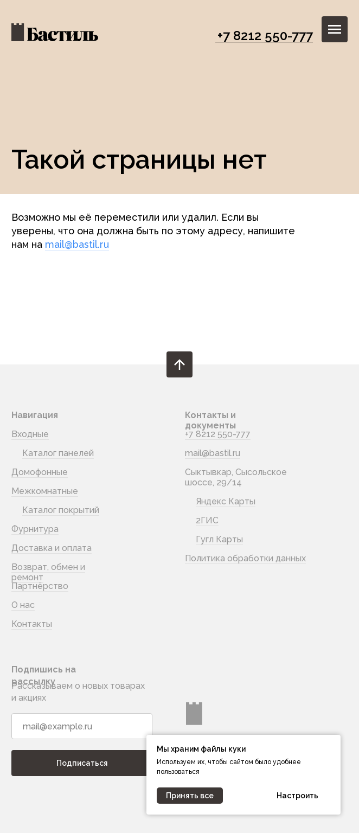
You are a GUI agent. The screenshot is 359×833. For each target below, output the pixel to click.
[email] (81, 726)
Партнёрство (39, 586)
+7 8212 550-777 (265, 35)
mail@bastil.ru (77, 244)
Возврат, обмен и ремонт (48, 572)
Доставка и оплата (51, 548)
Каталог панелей (58, 453)
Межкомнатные (44, 491)
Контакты (31, 624)
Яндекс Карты (225, 501)
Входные (30, 434)
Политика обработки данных (245, 558)
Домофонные (39, 472)
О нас (23, 605)
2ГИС (207, 520)
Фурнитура (35, 529)
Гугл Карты (219, 539)
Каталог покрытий (60, 510)
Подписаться (82, 763)
